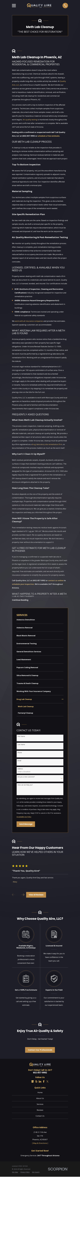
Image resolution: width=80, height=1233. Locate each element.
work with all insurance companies (29, 321)
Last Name (21, 744)
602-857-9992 (40, 1072)
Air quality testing (30, 119)
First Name (21, 736)
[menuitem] (40, 621)
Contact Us (40, 1116)
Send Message (25, 824)
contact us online (55, 580)
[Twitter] (47, 1081)
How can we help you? (25, 785)
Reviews (40, 1110)
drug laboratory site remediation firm (47, 444)
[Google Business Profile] (32, 1081)
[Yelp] (36, 1081)
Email (19, 761)
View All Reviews (36, 895)
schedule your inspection (23, 584)
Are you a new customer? (26, 777)
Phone (20, 753)
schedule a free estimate (48, 136)
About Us (40, 1098)
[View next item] (22, 895)
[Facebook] (43, 1081)
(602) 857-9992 (28, 136)
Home (40, 1092)
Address (20, 769)
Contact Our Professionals (40, 1050)
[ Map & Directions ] (40, 1199)
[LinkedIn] (40, 1081)
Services (40, 1104)
